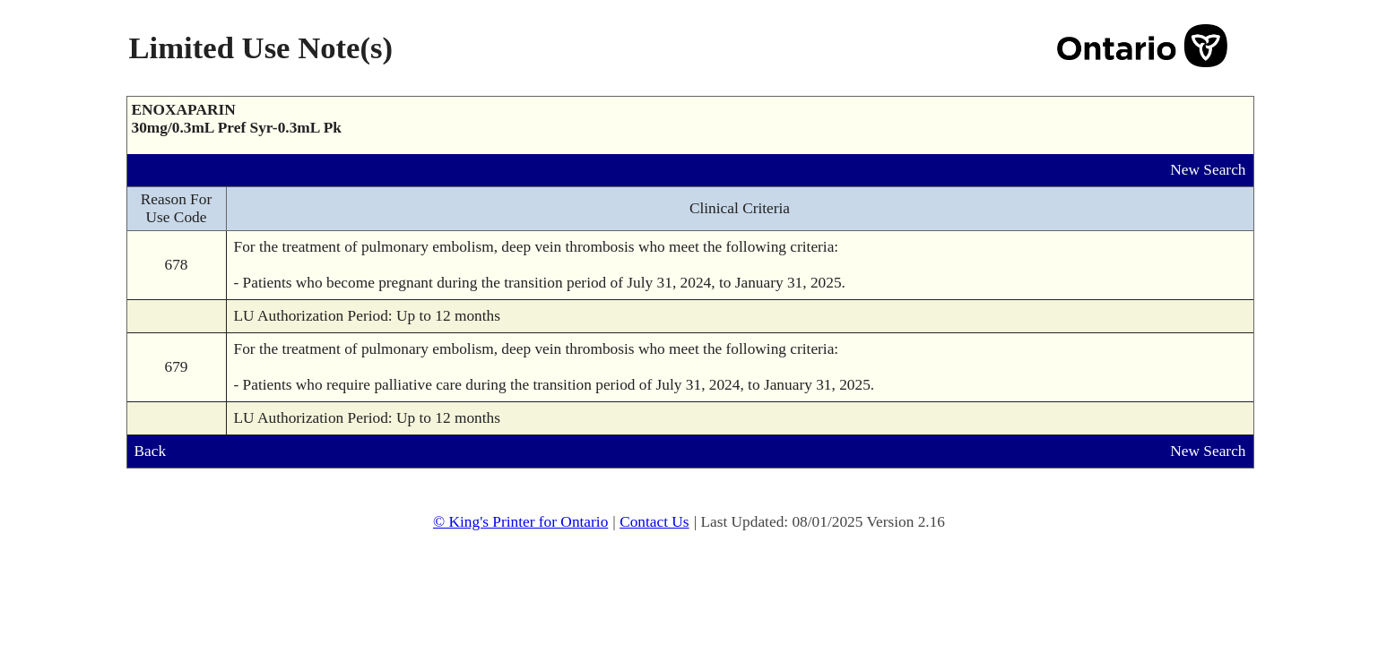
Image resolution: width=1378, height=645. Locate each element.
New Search (1207, 169)
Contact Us (654, 521)
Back (150, 451)
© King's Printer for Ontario (520, 521)
